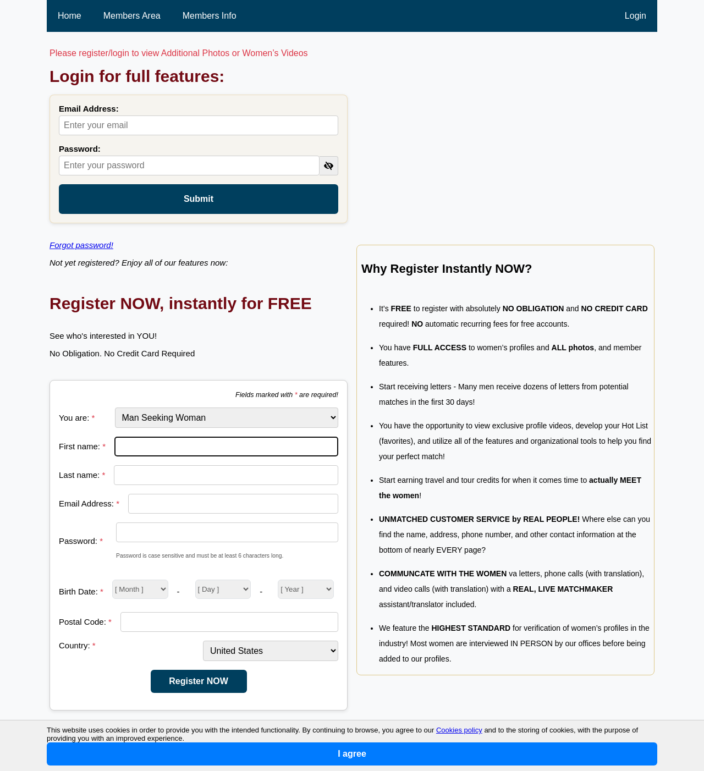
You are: (77, 417)
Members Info (210, 15)
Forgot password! (81, 245)
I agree (352, 753)
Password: (80, 148)
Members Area (132, 15)
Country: (77, 645)
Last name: (82, 475)
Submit (198, 198)
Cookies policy (459, 730)
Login (635, 15)
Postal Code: (85, 621)
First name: (82, 446)
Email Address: (89, 108)
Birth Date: (81, 591)
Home (69, 15)
